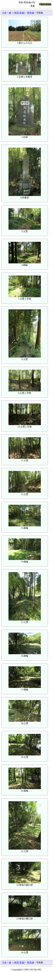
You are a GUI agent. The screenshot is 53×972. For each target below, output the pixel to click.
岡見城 (30, 13)
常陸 (16, 13)
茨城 (21, 13)
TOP (4, 13)
